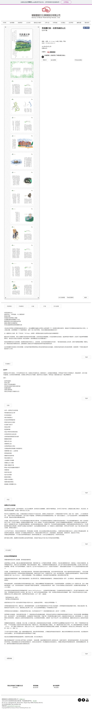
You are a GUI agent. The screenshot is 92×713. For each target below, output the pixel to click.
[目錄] (33, 306)
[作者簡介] (21, 306)
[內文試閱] (56, 306)
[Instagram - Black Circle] (79, 700)
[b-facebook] (83, 700)
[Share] (86, 28)
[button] (9, 306)
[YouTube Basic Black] (87, 700)
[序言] (44, 306)
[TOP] (86, 357)
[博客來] (44, 60)
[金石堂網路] (61, 297)
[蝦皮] (85, 297)
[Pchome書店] (78, 60)
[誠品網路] (53, 60)
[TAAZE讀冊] (70, 297)
